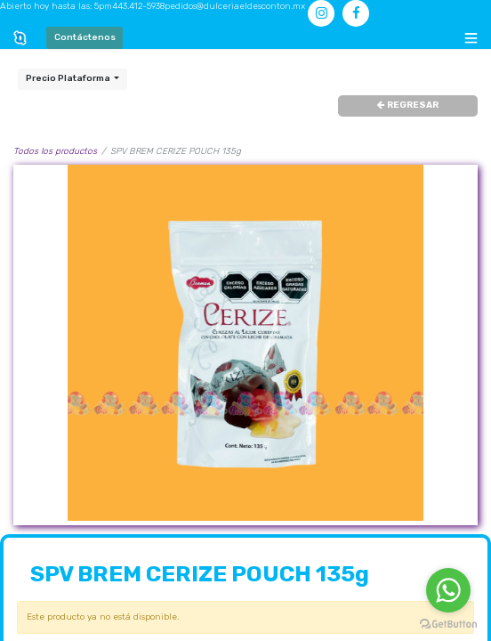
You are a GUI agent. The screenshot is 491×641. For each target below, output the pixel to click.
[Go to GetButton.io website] (448, 624)
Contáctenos (85, 37)
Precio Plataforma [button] (69, 78)
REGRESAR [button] (408, 105)
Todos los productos (55, 151)
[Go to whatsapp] (448, 590)
